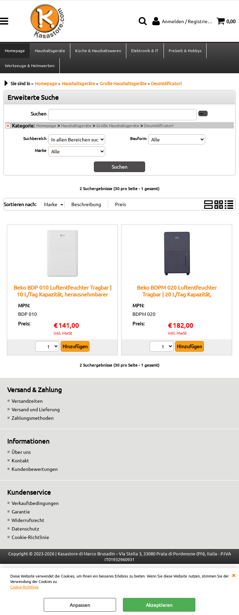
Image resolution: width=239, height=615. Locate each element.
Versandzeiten (27, 402)
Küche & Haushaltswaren (98, 50)
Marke (40, 151)
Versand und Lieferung (36, 410)
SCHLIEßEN (233, 574)
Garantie (21, 513)
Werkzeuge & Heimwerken (30, 66)
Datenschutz (25, 530)
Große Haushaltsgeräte (117, 126)
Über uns (21, 453)
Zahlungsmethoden (33, 419)
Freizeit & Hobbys (184, 50)
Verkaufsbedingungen (35, 504)
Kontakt (20, 461)
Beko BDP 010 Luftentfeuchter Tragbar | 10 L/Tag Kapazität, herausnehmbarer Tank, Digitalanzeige (62, 295)
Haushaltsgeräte (50, 50)
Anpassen (80, 605)
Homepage (15, 50)
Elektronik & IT (144, 50)
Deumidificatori (158, 126)
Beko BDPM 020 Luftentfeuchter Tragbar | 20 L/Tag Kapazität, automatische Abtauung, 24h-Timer (177, 295)
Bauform (138, 139)
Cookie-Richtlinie (24, 586)
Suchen (38, 115)
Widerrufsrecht (28, 521)
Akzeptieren (159, 605)
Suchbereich (34, 139)
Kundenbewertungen (35, 470)
